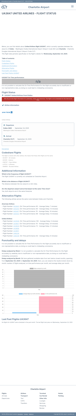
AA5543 (16, 214)
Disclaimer (20, 414)
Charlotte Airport (38, 7)
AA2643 (16, 206)
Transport (24, 396)
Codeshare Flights (8, 63)
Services (42, 403)
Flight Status (6, 61)
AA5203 (16, 209)
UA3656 (16, 228)
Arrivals (4, 396)
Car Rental (43, 396)
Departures (5, 398)
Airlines (23, 393)
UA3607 (16, 224)
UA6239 (16, 236)
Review (41, 408)
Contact (26, 414)
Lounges (42, 401)
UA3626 (16, 226)
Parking (61, 396)
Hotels (60, 393)
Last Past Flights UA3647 (10, 73)
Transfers (24, 403)
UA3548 (16, 221)
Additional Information (9, 66)
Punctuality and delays (9, 71)
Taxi (22, 398)
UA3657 (16, 231)
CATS (22, 401)
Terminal (42, 393)
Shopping (42, 406)
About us (31, 414)
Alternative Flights (8, 68)
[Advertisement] (38, 30)
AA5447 (16, 211)
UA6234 (16, 233)
